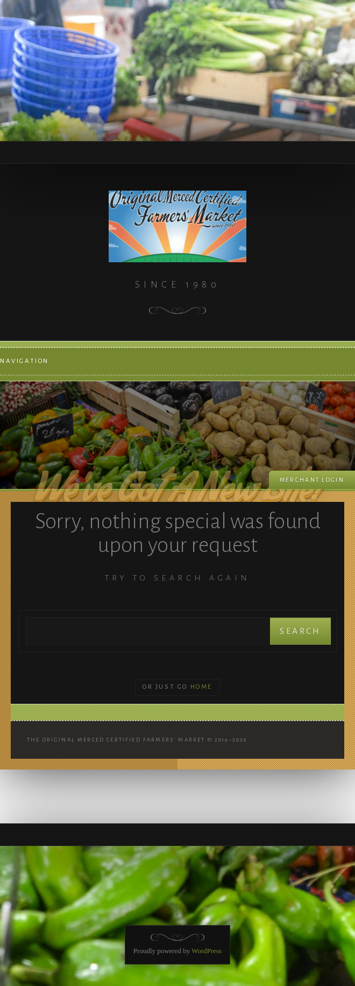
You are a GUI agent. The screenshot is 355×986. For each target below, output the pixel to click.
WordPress (206, 951)
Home (201, 686)
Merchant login (312, 480)
